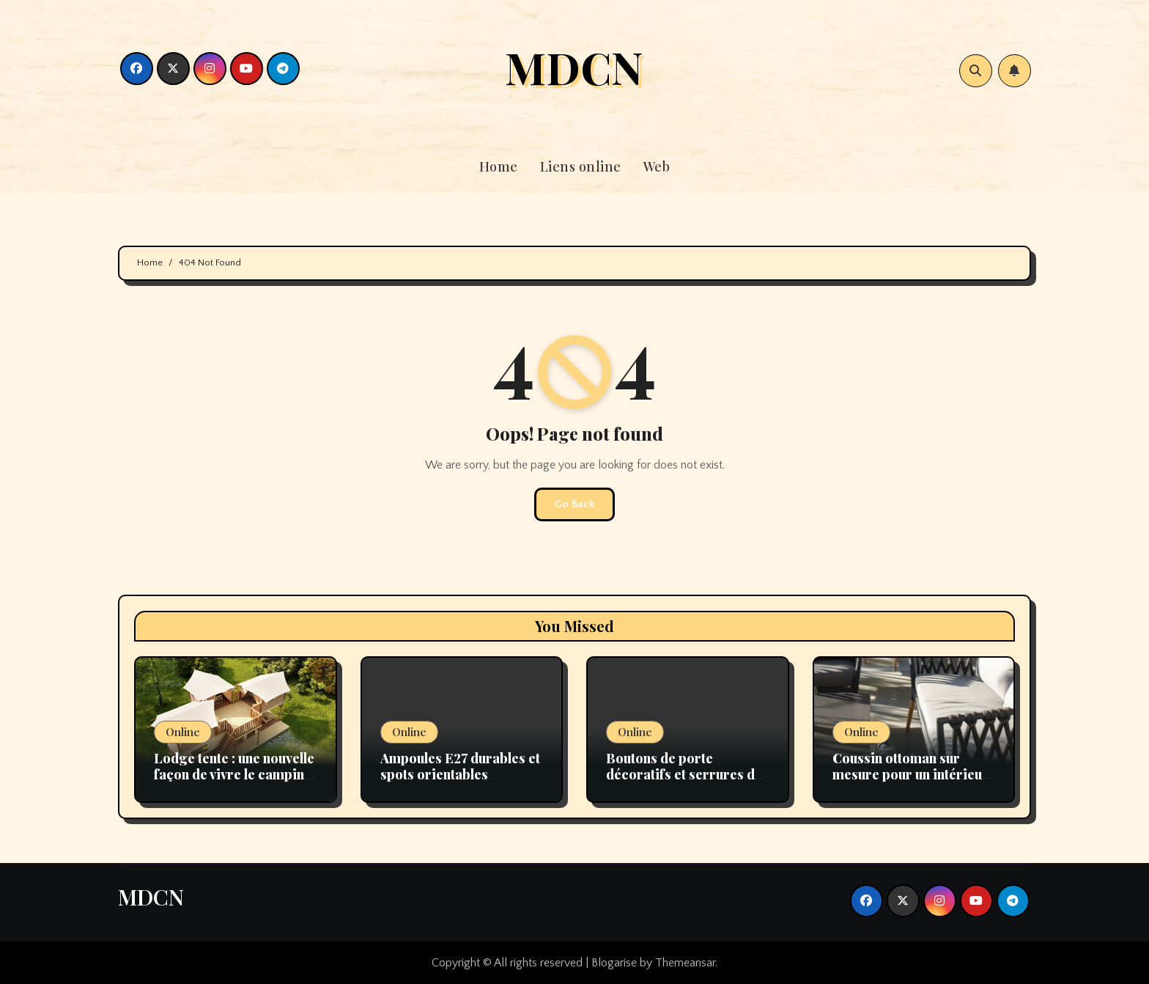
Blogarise (614, 962)
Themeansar (685, 962)
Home (498, 166)
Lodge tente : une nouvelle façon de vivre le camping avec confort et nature (234, 773)
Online (183, 731)
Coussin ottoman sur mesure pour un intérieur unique (910, 773)
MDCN (574, 66)
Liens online (580, 166)
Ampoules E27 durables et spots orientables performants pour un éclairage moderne (460, 782)
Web (656, 166)
